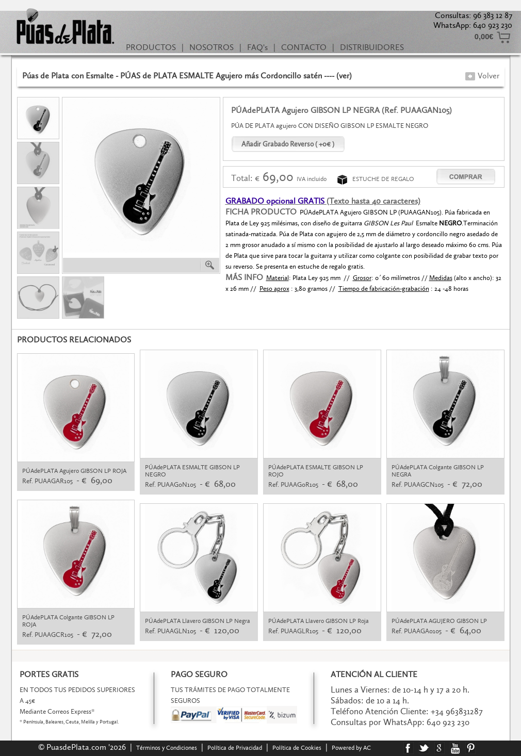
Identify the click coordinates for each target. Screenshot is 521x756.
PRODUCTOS (151, 47)
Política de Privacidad (234, 747)
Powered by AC (352, 747)
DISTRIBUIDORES (372, 47)
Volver (482, 75)
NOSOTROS (211, 47)
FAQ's (257, 47)
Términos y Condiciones (166, 747)
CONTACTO (304, 47)
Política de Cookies (296, 747)
